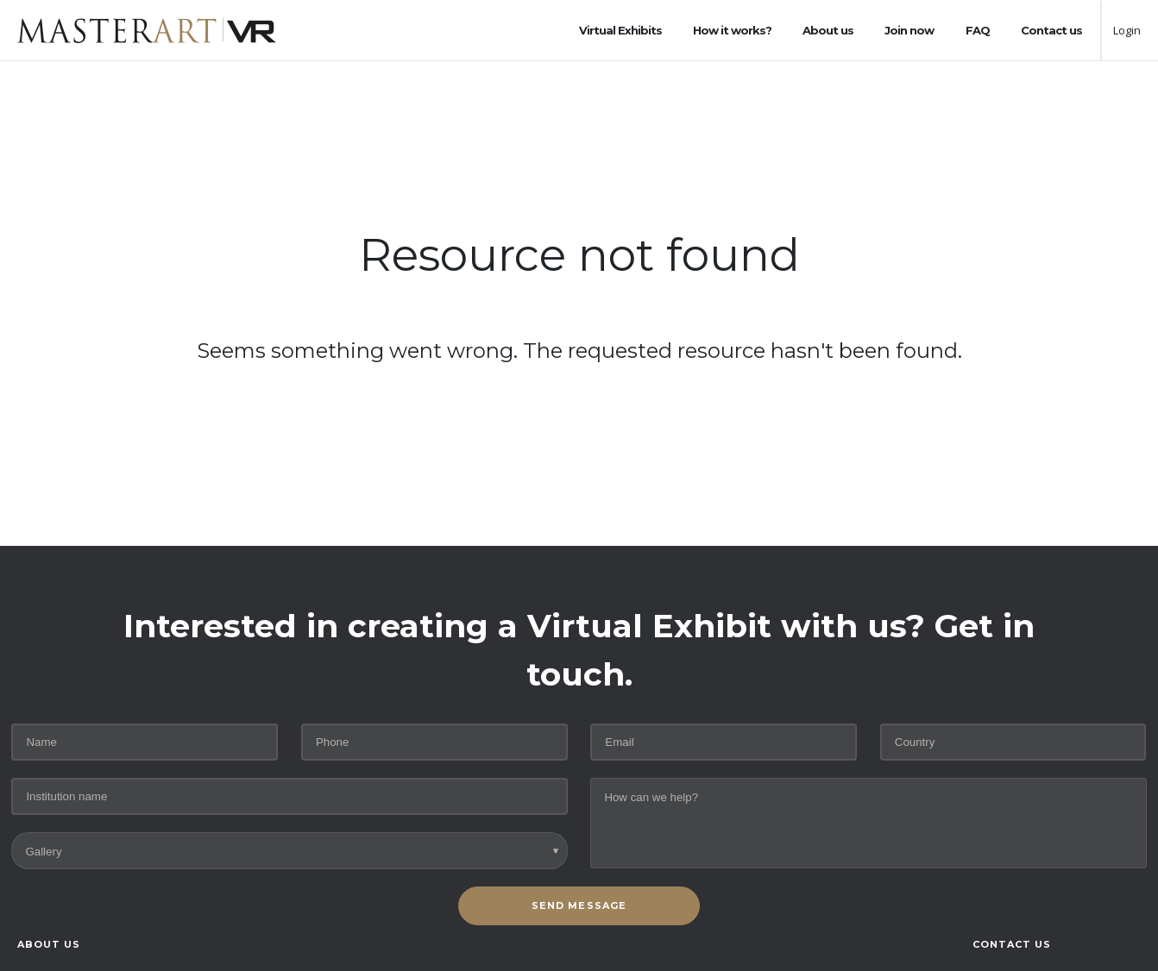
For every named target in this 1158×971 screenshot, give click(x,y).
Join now (909, 30)
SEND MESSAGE (579, 905)
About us (827, 30)
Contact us (1051, 30)
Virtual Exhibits (620, 30)
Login (1127, 30)
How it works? (732, 30)
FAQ (978, 30)
